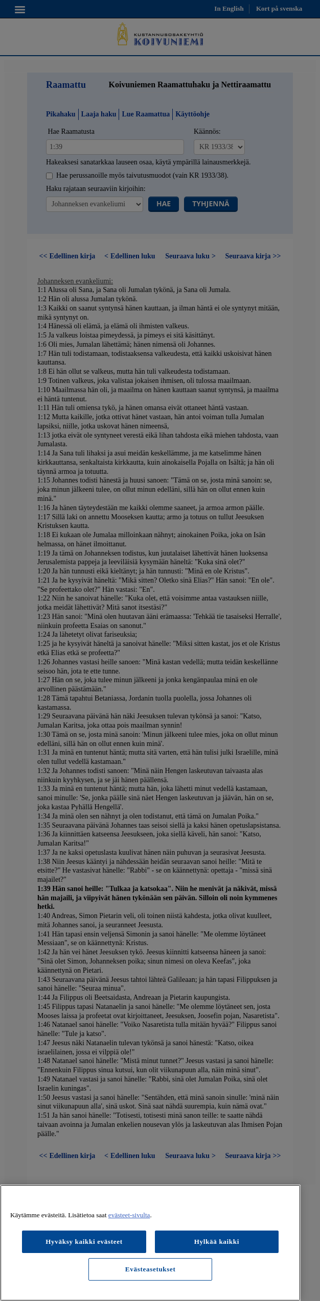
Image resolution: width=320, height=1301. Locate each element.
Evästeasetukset (150, 1269)
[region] (150, 1243)
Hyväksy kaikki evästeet (84, 1241)
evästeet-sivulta (129, 1215)
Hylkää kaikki (216, 1241)
